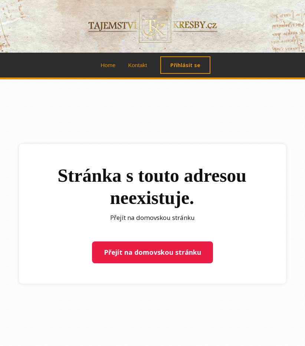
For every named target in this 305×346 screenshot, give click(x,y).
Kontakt (137, 65)
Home (108, 65)
